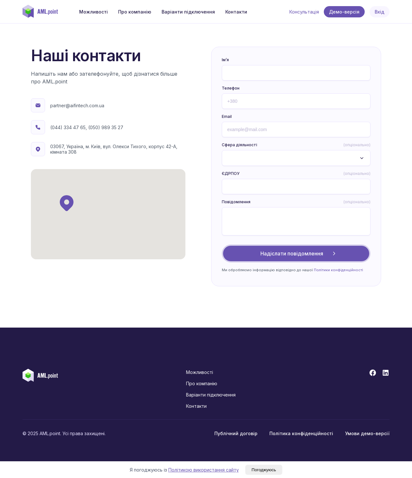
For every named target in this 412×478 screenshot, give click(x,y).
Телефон (230, 88)
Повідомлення (296, 202)
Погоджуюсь (264, 469)
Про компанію (134, 11)
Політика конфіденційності (301, 433)
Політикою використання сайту (203, 470)
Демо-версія (344, 11)
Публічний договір (236, 433)
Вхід (379, 11)
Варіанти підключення (188, 11)
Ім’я (225, 59)
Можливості (93, 11)
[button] (66, 203)
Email (227, 116)
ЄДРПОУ (296, 173)
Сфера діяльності (296, 145)
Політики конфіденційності (338, 270)
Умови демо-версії (367, 433)
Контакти (236, 11)
